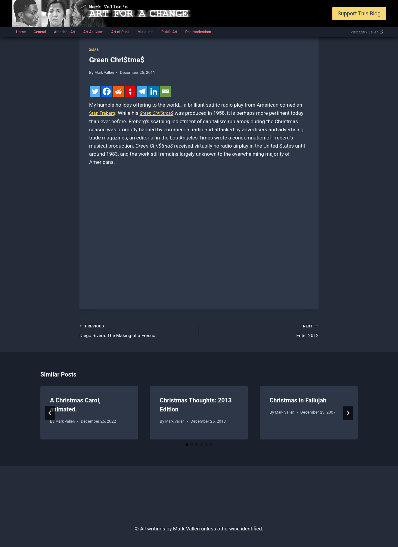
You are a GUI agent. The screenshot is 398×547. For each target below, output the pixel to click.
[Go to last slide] (50, 415)
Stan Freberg (103, 113)
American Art (64, 32)
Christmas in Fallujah (297, 402)
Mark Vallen (105, 72)
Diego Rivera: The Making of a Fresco (136, 331)
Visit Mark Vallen (367, 32)
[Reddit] (118, 91)
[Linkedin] (153, 91)
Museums (146, 32)
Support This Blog (359, 13)
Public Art (169, 32)
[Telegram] (142, 91)
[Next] (348, 415)
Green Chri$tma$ (161, 113)
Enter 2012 (261, 331)
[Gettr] (130, 91)
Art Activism (93, 32)
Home (21, 32)
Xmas (94, 50)
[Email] (165, 91)
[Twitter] (95, 91)
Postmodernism (198, 32)
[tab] (186, 446)
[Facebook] (106, 91)
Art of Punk (120, 32)
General (40, 32)
